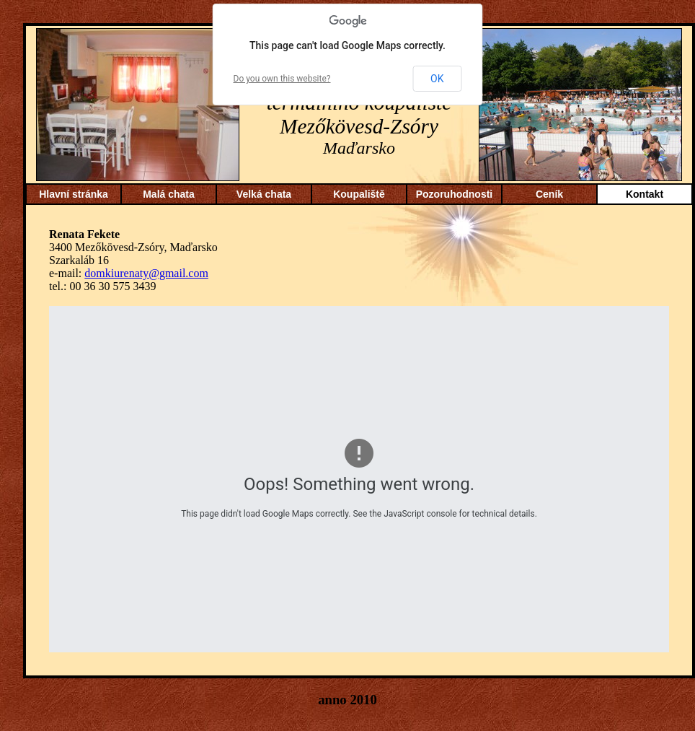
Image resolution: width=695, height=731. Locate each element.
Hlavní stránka (73, 194)
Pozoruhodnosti (454, 194)
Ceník (549, 194)
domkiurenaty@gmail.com (146, 273)
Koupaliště (359, 194)
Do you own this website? (282, 79)
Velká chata (263, 194)
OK (436, 78)
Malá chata (169, 194)
